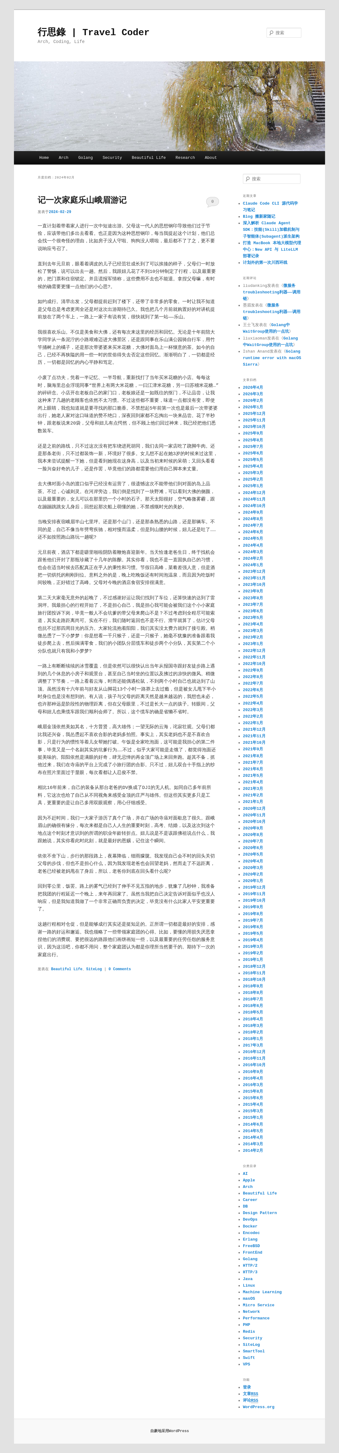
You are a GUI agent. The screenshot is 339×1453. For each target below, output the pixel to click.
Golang (85, 157)
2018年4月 (253, 1019)
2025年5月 (253, 460)
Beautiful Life (149, 157)
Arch (63, 157)
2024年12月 (254, 493)
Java (248, 1279)
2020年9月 (253, 828)
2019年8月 (253, 914)
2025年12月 (254, 413)
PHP (246, 1324)
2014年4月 (253, 1137)
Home (44, 157)
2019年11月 (254, 894)
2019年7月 (253, 920)
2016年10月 (254, 1065)
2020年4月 (253, 861)
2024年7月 (253, 525)
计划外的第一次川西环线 (265, 262)
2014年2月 (253, 1150)
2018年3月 (253, 1025)
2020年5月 (253, 854)
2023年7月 (253, 604)
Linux (249, 1285)
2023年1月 (253, 644)
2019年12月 (254, 887)
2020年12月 (254, 808)
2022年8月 (253, 677)
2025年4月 (253, 466)
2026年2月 (253, 400)
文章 (250, 1394)
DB (245, 1206)
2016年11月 (254, 1058)
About (211, 157)
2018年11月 (254, 973)
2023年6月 (253, 611)
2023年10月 (254, 584)
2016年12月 (254, 1052)
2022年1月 (253, 723)
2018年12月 (254, 966)
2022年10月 (254, 664)
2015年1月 (253, 1117)
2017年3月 (253, 1045)
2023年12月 (254, 571)
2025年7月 (253, 446)
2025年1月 (253, 486)
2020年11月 (254, 815)
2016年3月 (253, 1085)
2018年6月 (253, 1006)
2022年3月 (253, 710)
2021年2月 (253, 795)
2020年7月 (253, 841)
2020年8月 (253, 835)
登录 (247, 1387)
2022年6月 (253, 690)
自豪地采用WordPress (169, 1431)
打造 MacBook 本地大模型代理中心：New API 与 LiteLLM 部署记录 (272, 250)
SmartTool (254, 1351)
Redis (249, 1331)
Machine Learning (262, 1292)
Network (251, 1311)
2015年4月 (253, 1104)
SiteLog (94, 969)
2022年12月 (254, 650)
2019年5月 (253, 933)
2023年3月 (253, 631)
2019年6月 (253, 927)
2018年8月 (253, 992)
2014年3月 (253, 1144)
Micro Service (258, 1305)
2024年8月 (253, 519)
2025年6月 (253, 453)
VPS (246, 1364)
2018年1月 (253, 1039)
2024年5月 (253, 538)
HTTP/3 (250, 1272)
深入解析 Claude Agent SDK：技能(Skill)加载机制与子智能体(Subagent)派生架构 (271, 230)
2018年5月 (253, 1012)
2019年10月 (254, 900)
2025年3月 (253, 473)
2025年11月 (254, 420)
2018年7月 (253, 999)
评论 (250, 1400)
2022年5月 (253, 696)
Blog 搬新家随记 (259, 216)
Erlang (250, 1239)
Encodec (251, 1233)
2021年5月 (253, 775)
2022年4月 (253, 703)
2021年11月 (254, 736)
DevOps (250, 1219)
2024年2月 (253, 558)
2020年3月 (253, 868)
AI (245, 1173)
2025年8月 (253, 440)
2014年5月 (253, 1131)
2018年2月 (253, 1032)
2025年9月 (253, 433)
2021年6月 (253, 769)
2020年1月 (253, 881)
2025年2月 (253, 479)
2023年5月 (253, 617)
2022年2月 (253, 716)
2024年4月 (253, 545)
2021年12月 (254, 729)
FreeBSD (251, 1246)
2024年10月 (254, 506)
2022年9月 (253, 670)
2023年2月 (253, 637)
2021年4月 (253, 782)
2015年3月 (253, 1111)
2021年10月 (254, 742)
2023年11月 (254, 578)
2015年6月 (253, 1098)
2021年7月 (253, 762)
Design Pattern (260, 1213)
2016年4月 (253, 1078)
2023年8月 (253, 598)
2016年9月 (253, 1072)
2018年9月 (253, 986)
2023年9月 (253, 591)
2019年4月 (253, 940)
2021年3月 (253, 788)
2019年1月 (253, 959)
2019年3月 (253, 946)
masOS (249, 1298)
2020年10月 (254, 821)
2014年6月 (253, 1124)
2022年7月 (253, 683)
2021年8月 (253, 756)
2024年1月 (253, 565)
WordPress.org (258, 1407)
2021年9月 (253, 749)
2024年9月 (253, 512)
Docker (250, 1226)
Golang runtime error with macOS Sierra (272, 358)
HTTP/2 (250, 1265)
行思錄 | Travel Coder (94, 32)
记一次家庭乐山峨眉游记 (82, 200)
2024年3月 (253, 552)
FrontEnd (252, 1252)
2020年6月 (253, 848)
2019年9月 (253, 907)
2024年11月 (254, 499)
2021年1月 (253, 802)
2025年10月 (254, 427)
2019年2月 (253, 953)
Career (250, 1200)
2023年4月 (253, 624)
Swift (249, 1358)
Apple (249, 1180)
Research (185, 157)
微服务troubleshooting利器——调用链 (271, 292)
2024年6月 (253, 532)
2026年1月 (253, 407)
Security (112, 157)
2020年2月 (253, 874)
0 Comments (212, 203)
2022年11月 (254, 657)
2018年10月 (254, 979)
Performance (256, 1318)
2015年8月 (253, 1091)
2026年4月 (253, 387)
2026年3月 (253, 394)
